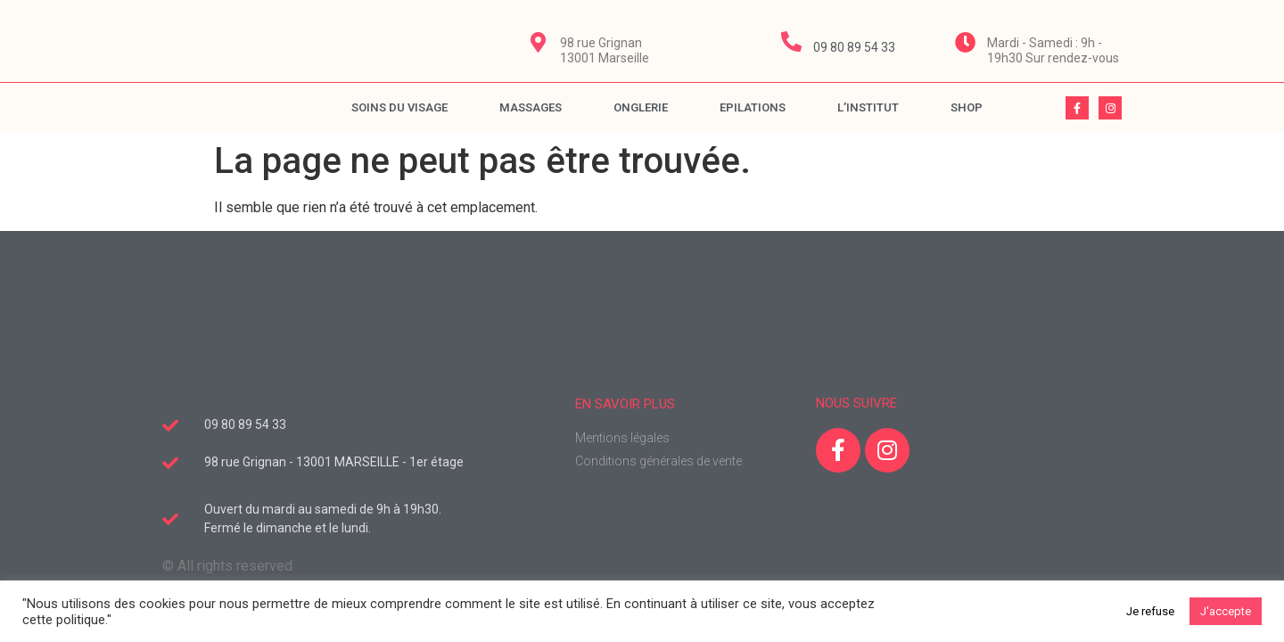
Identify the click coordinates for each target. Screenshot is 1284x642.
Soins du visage (399, 107)
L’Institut (868, 107)
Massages (530, 107)
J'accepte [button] (1225, 611)
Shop (967, 107)
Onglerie (640, 107)
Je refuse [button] (1150, 611)
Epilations (753, 107)
